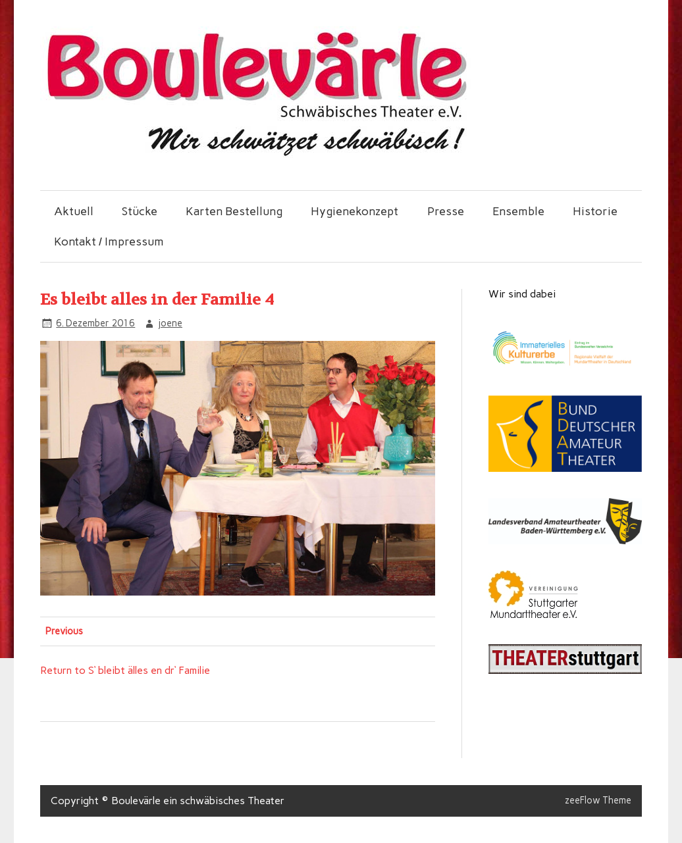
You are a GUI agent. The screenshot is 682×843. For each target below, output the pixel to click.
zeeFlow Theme (598, 800)
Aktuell (73, 211)
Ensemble (518, 211)
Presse (445, 211)
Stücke (139, 211)
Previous (64, 631)
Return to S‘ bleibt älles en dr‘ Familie (125, 670)
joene (170, 323)
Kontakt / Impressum (109, 241)
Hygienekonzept (354, 211)
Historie (595, 211)
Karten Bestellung (234, 211)
